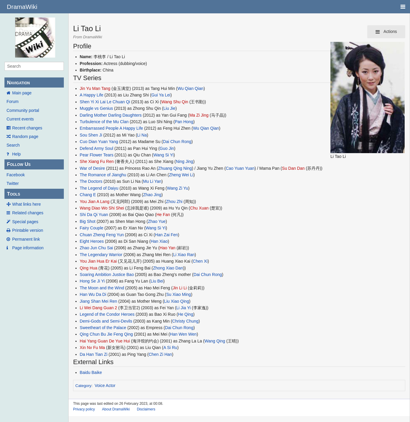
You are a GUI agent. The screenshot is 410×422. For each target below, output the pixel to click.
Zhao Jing (152, 194)
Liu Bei (157, 281)
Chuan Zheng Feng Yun (102, 234)
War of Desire (92, 168)
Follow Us (19, 164)
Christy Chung (185, 321)
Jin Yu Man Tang (95, 88)
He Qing (185, 314)
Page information (28, 247)
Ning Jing (184, 161)
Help (16, 154)
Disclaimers (146, 409)
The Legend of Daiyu (99, 188)
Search (13, 145)
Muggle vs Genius (96, 108)
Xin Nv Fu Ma (92, 347)
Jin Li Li (179, 287)
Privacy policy (84, 409)
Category (83, 385)
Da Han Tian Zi (93, 354)
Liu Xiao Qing (176, 301)
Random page (25, 136)
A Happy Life (91, 95)
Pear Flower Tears (96, 155)
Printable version (27, 230)
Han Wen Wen (183, 334)
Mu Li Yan (152, 181)
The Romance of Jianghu (103, 174)
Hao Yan (167, 247)
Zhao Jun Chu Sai (96, 247)
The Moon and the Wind (102, 287)
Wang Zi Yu (177, 188)
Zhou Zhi (174, 201)
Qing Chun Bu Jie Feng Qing (106, 334)
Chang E (88, 194)
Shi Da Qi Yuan (94, 214)
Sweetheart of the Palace (103, 327)
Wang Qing (215, 341)
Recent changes (27, 128)
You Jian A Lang (95, 201)
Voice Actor (105, 385)
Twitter (13, 183)
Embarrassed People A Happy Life (111, 128)
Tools (13, 194)
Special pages (25, 221)
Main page (21, 93)
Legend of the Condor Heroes (107, 314)
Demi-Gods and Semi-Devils (106, 321)
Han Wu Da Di (93, 294)
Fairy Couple (91, 228)
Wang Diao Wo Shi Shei (102, 208)
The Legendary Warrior (101, 254)
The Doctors (91, 181)
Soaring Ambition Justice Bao (107, 274)
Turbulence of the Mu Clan (104, 121)
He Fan (163, 214)
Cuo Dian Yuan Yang (99, 141)
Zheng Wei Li (181, 174)
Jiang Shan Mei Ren (98, 301)
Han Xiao (159, 241)
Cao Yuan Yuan (240, 168)
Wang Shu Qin (174, 101)
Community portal (23, 110)
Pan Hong (184, 121)
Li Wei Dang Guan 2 (98, 307)
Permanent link (26, 239)
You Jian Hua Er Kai (98, 261)
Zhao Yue (157, 221)
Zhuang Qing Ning (175, 168)
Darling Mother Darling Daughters (111, 115)
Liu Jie (169, 108)
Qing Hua (88, 268)
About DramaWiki (116, 409)
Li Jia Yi (183, 307)
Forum (12, 101)
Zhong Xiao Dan (168, 268)
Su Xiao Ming (178, 294)
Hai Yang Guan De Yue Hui (105, 341)
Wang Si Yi (163, 155)
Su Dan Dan (293, 168)
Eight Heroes (92, 241)
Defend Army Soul (96, 148)
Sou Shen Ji (91, 135)
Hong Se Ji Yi (92, 281)
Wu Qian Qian (191, 88)
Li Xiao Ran (183, 254)
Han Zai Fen (166, 234)
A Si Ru (170, 347)
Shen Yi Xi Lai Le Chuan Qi (105, 101)
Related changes (27, 212)
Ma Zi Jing (199, 115)
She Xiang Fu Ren (97, 161)
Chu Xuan (199, 208)
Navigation (18, 82)
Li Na (142, 135)
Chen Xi (200, 261)
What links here (26, 204)
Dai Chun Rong (177, 141)
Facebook (16, 174)
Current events (20, 119)
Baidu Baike (91, 372)
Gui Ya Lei (160, 95)
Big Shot (88, 221)
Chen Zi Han (160, 354)
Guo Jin (167, 148)
